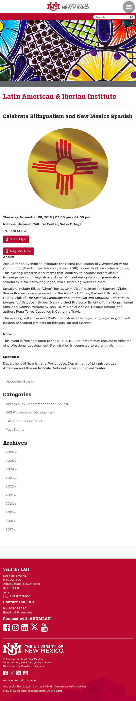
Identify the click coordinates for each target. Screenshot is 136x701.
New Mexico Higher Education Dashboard (32, 690)
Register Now (18, 251)
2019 (9, 512)
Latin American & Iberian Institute (59, 96)
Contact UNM (42, 686)
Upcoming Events (20, 381)
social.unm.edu (25, 680)
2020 (10, 503)
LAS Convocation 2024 (24, 421)
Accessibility (12, 686)
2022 (10, 486)
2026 (10, 452)
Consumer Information (70, 686)
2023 (10, 478)
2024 (10, 469)
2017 (9, 529)
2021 (9, 495)
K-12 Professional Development (30, 412)
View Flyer (16, 239)
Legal (27, 686)
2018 (9, 521)
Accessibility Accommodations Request (37, 404)
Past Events (15, 429)
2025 (10, 461)
